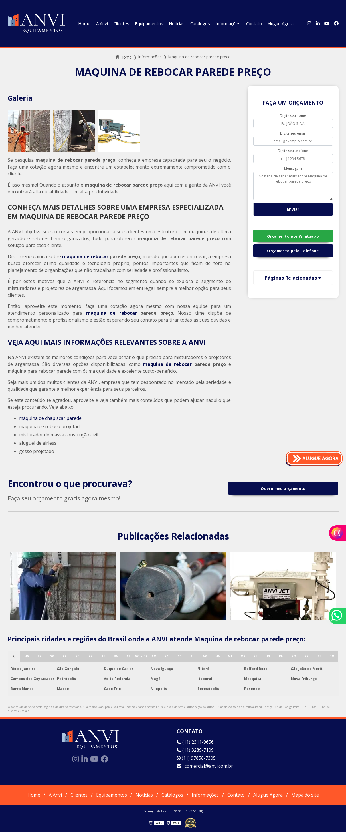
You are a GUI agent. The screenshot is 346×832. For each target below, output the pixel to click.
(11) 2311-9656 (195, 742)
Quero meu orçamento (283, 488)
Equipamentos (149, 23)
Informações (228, 23)
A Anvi (102, 23)
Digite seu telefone (293, 150)
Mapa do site (305, 795)
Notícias (177, 23)
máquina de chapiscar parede (50, 418)
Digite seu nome (293, 115)
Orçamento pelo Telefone (293, 250)
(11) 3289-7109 (195, 750)
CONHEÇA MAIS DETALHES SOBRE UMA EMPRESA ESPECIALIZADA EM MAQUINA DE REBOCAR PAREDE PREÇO (116, 211)
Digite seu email (293, 133)
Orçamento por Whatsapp (293, 236)
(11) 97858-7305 (196, 758)
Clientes (121, 23)
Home (84, 23)
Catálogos (200, 23)
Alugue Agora (281, 23)
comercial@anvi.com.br (205, 766)
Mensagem (293, 168)
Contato (254, 23)
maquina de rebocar (85, 256)
